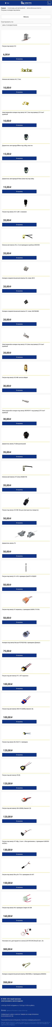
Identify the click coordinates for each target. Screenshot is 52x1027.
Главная (3, 8)
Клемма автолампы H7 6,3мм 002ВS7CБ (14, 477)
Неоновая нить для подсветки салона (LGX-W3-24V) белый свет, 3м (23, 941)
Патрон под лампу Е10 (9, 46)
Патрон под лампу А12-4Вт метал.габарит (15, 377)
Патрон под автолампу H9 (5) (11, 775)
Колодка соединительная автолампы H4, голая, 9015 (18, 278)
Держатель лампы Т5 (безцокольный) (14, 444)
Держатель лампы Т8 (9, 543)
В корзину (19, 59)
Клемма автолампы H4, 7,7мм (11, 79)
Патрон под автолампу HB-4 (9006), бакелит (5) (16, 808)
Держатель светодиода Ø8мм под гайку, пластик (17, 145)
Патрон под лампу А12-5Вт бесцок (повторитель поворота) (20, 510)
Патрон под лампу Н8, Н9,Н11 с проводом (15, 742)
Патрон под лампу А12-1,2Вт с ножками (14, 212)
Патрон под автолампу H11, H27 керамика (15, 676)
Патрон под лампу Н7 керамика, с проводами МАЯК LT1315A (20, 609)
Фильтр (26, 17)
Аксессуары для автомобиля (16, 8)
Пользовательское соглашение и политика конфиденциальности (20, 1020)
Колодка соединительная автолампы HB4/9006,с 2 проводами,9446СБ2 (24, 974)
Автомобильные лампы (34, 8)
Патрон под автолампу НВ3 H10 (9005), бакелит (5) (17, 709)
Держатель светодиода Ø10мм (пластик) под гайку (18, 179)
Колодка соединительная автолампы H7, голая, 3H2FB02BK (20, 311)
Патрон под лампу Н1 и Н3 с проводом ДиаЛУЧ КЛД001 (19, 576)
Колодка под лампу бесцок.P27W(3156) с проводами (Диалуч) (21, 642)
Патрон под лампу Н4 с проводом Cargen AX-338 (17, 908)
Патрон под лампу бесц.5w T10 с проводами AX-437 (18, 874)
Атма (20, 1010)
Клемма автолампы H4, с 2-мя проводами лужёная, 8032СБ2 (21, 245)
